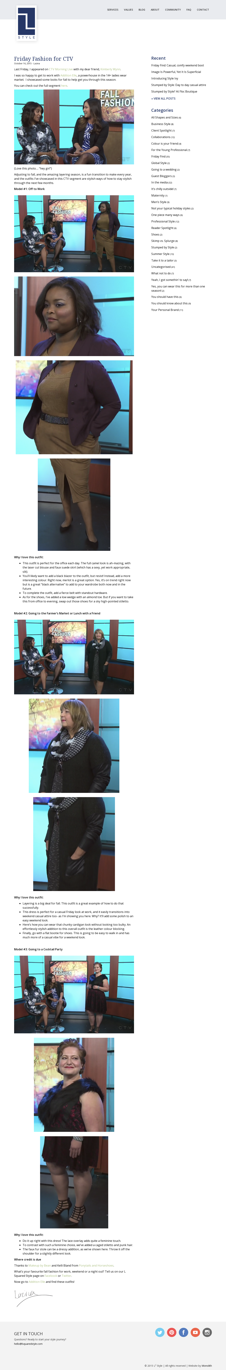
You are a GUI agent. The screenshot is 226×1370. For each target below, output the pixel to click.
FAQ (188, 9)
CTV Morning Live (61, 69)
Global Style (159, 163)
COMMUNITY (173, 9)
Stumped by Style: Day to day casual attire (178, 85)
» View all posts (163, 99)
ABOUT (155, 9)
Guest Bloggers (161, 176)
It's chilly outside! (162, 190)
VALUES (128, 9)
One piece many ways (165, 216)
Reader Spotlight (162, 229)
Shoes (155, 235)
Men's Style (158, 203)
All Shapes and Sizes (164, 118)
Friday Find (158, 157)
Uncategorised (161, 268)
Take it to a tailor (162, 261)
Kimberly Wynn (110, 69)
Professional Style (163, 222)
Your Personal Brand (165, 311)
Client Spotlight (161, 131)
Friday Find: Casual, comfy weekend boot (177, 65)
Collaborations (161, 137)
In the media (159, 183)
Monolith (207, 1365)
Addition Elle (68, 75)
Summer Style (160, 255)
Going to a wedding (164, 170)
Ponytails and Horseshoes (96, 1265)
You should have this (165, 298)
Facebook (50, 1276)
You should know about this (169, 305)
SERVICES (112, 9)
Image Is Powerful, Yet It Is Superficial (176, 72)
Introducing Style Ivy (164, 78)
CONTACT (203, 9)
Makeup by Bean (39, 1265)
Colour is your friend (165, 144)
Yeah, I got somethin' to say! (170, 281)
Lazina (37, 63)
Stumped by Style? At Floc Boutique (174, 91)
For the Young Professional (169, 150)
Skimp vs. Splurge (163, 242)
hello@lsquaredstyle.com (28, 1343)
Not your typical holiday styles (171, 209)
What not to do (161, 274)
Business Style (160, 124)
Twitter (66, 1276)
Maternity (157, 196)
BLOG (142, 9)
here (64, 86)
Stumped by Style (162, 248)
